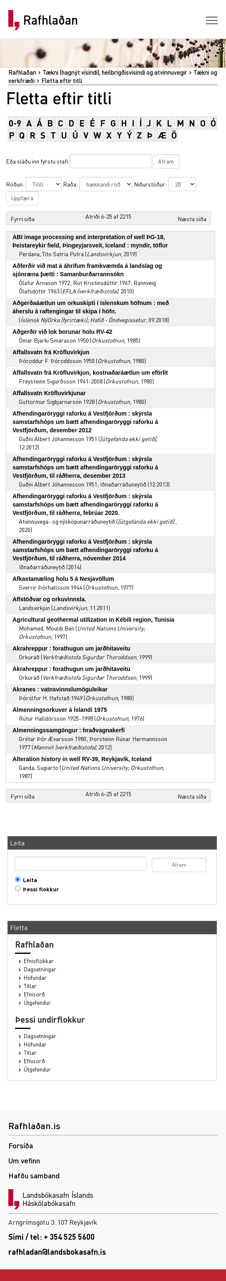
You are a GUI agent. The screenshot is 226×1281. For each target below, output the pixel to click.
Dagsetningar (40, 969)
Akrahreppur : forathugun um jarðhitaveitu (71, 648)
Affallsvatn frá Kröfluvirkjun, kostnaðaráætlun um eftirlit (90, 372)
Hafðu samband (34, 1175)
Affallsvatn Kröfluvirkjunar (49, 393)
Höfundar (35, 977)
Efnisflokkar (39, 960)
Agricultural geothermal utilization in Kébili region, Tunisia (93, 619)
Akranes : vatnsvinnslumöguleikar (60, 689)
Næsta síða (192, 218)
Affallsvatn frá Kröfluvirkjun (51, 352)
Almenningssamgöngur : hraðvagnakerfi (69, 730)
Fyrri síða (22, 218)
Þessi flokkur (39, 889)
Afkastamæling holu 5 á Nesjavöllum (63, 578)
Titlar (30, 985)
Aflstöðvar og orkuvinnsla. (49, 599)
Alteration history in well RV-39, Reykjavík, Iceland (82, 759)
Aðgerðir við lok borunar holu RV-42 (62, 331)
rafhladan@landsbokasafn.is (57, 1251)
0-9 (15, 123)
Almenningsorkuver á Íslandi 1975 (60, 709)
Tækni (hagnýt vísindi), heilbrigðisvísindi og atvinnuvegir (115, 72)
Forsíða (20, 1145)
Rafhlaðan (50, 20)
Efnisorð (34, 994)
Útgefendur (37, 1002)
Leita (28, 879)
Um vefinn (24, 1160)
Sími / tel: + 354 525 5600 (51, 1236)
